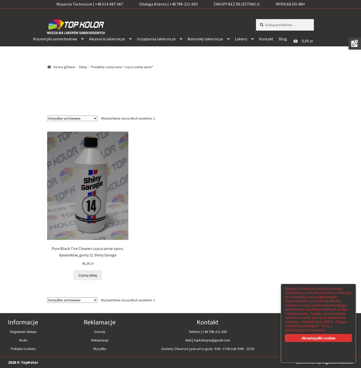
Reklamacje (100, 340)
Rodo (23, 340)
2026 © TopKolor (23, 362)
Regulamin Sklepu (23, 331)
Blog (283, 38)
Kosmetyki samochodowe (55, 38)
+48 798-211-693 (215, 331)
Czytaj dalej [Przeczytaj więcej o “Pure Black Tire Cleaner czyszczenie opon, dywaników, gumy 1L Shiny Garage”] (87, 275)
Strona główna (64, 67)
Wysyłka (99, 348)
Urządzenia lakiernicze (156, 38)
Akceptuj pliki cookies (318, 337)
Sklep (83, 67)
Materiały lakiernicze (205, 38)
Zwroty (99, 331)
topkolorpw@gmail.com (212, 340)
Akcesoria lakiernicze (107, 38)
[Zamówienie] (72, 118)
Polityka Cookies (23, 348)
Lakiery (241, 38)
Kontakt (266, 38)
